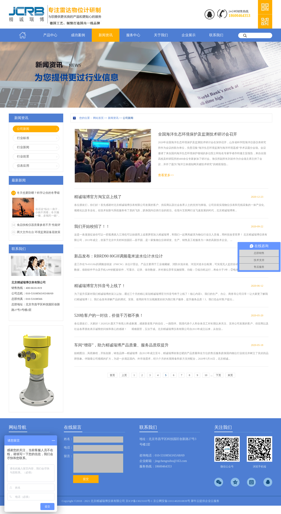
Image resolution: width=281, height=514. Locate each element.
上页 (124, 375)
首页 (22, 35)
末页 (230, 375)
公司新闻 (128, 117)
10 (206, 375)
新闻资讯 (113, 117)
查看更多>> (166, 175)
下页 (218, 375)
